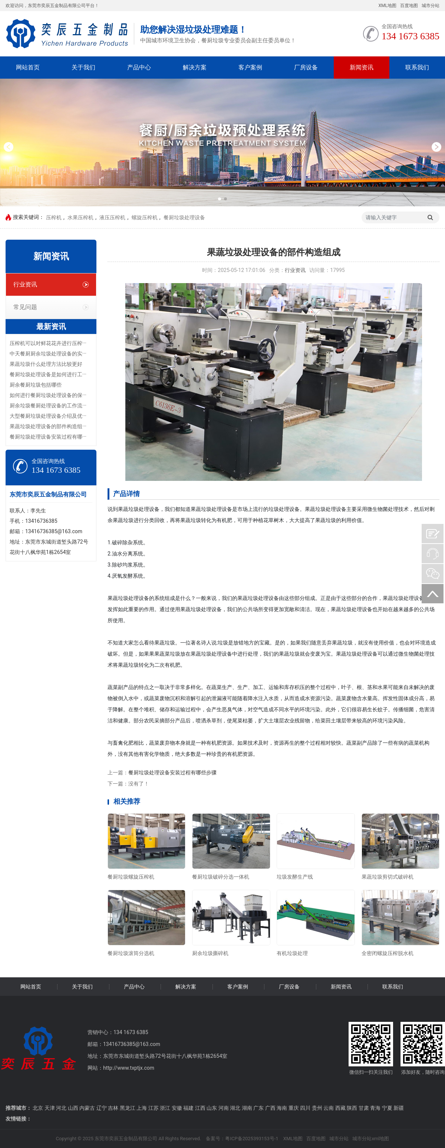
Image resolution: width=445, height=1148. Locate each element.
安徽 (177, 1108)
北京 (38, 1108)
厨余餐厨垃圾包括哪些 (36, 385)
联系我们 (417, 67)
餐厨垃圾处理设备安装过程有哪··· (48, 437)
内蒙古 (87, 1108)
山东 (212, 1108)
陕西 (352, 1108)
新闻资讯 (361, 67)
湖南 (247, 1108)
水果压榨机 (80, 217)
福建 (188, 1108)
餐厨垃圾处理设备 (184, 217)
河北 (61, 1108)
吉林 (113, 1108)
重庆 (294, 1108)
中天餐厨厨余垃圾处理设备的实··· (48, 354)
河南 (223, 1108)
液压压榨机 (112, 217)
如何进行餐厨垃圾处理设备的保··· (48, 395)
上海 (141, 1108)
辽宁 (101, 1108)
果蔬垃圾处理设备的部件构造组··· (48, 426)
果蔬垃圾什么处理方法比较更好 (46, 364)
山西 (73, 1108)
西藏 (340, 1108)
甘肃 (364, 1108)
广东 (258, 1108)
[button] (8, 147)
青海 (375, 1108)
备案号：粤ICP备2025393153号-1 (242, 1138)
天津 (49, 1108)
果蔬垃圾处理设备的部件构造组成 (273, 252)
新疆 (398, 1108)
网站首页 (28, 67)
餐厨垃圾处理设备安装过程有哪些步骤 (172, 772)
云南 (328, 1108)
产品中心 (139, 67)
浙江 (165, 1108)
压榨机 (54, 217)
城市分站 (430, 5)
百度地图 (409, 5)
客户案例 (250, 67)
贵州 (317, 1108)
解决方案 (195, 67)
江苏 (153, 1108)
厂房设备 (306, 67)
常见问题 (51, 307)
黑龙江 (127, 1108)
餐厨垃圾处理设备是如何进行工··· (48, 374)
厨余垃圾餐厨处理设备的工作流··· (48, 406)
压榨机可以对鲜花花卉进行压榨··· (48, 343)
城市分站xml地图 (370, 1138)
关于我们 (83, 67)
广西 (270, 1108)
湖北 (235, 1108)
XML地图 (387, 5)
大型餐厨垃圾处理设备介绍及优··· (48, 416)
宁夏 (387, 1108)
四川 (305, 1108)
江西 (200, 1108)
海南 (282, 1108)
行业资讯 (51, 284)
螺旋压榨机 (145, 217)
